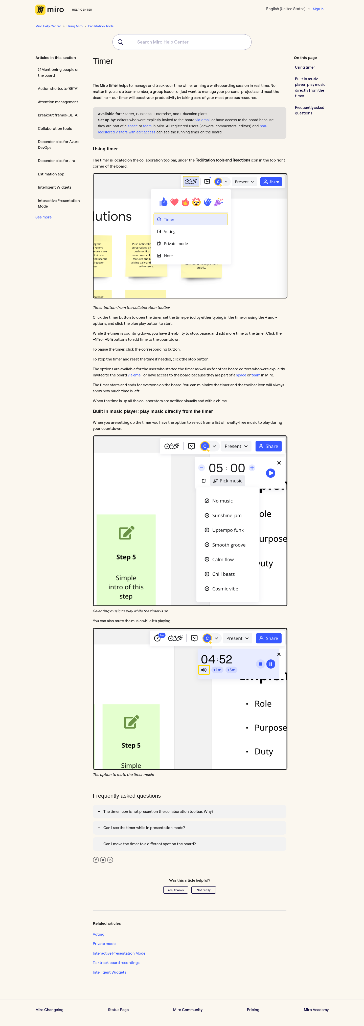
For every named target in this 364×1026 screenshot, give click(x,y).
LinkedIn (110, 860)
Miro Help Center (48, 26)
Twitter (103, 860)
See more (43, 217)
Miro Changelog (49, 1009)
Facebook (96, 860)
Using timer (305, 67)
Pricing (253, 1009)
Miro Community (187, 1009)
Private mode (104, 943)
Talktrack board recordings (116, 962)
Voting (98, 934)
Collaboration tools (55, 128)
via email (202, 120)
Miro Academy (316, 1009)
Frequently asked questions (309, 110)
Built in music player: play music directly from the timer (310, 87)
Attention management (58, 101)
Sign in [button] (318, 9)
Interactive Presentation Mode (59, 203)
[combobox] (182, 42)
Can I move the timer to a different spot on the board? (149, 843)
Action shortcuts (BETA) (58, 88)
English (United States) (286, 8)
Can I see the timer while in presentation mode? (144, 827)
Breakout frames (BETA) (58, 115)
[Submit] (119, 42)
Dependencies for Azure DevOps (58, 144)
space (133, 126)
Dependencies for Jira (56, 160)
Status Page (118, 1009)
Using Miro (74, 26)
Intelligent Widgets (54, 187)
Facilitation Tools (100, 26)
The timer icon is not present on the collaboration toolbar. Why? (158, 811)
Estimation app (51, 174)
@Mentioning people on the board (59, 72)
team (147, 126)
